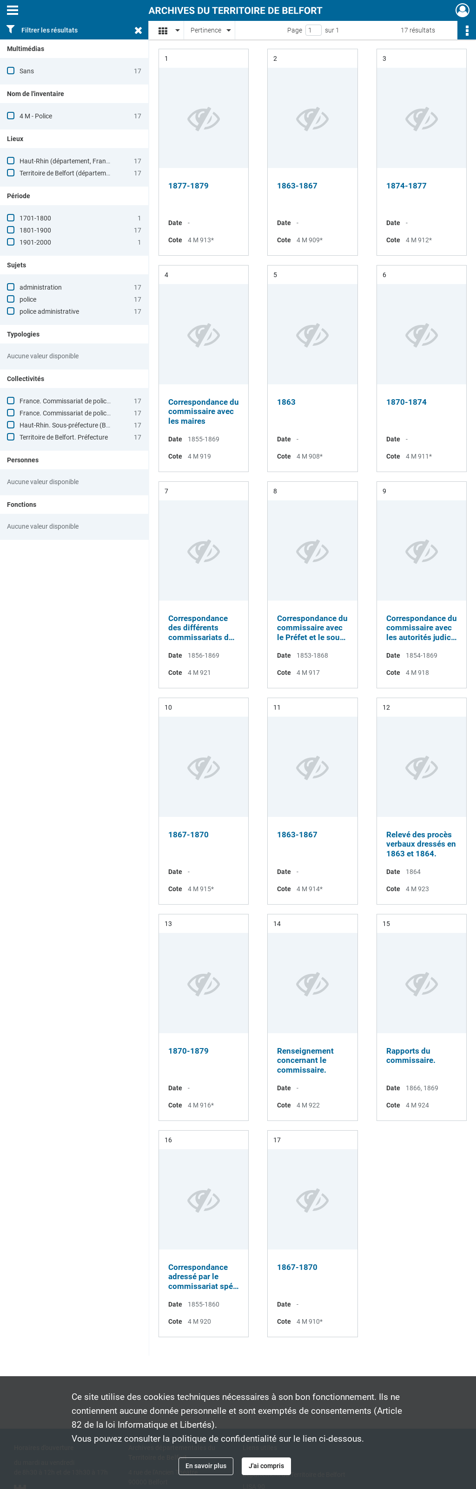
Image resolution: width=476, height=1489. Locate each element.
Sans (27, 71)
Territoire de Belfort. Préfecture (64, 437)
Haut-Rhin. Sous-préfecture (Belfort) (72, 425)
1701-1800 (35, 218)
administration (41, 287)
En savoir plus (205, 1466)
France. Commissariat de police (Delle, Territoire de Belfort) (103, 413)
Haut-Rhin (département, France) (67, 161)
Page (294, 30)
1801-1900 (35, 230)
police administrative (49, 311)
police (28, 299)
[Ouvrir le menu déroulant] (12, 11)
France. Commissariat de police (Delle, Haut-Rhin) (90, 401)
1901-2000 (35, 242)
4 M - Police (36, 116)
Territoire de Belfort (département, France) (80, 173)
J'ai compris (266, 1466)
